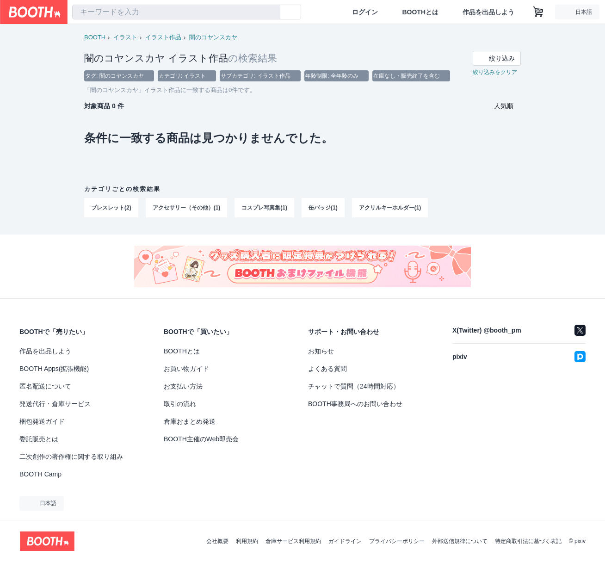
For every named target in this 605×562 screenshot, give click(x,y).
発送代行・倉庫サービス (55, 404)
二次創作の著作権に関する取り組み (71, 456)
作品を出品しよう (488, 12)
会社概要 (217, 541)
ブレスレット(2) (111, 207)
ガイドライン (345, 541)
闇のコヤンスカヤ (213, 37)
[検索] (271, 12)
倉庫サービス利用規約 (293, 541)
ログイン (365, 12)
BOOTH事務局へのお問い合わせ (355, 404)
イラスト (125, 37)
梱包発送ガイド (42, 421)
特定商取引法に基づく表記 (528, 541)
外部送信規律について (460, 541)
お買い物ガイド (186, 368)
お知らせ (321, 351)
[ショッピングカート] (538, 12)
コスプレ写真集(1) (264, 207)
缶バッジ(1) (323, 207)
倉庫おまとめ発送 (190, 421)
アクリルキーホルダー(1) (390, 207)
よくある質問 (327, 368)
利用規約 (247, 541)
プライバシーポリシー (397, 541)
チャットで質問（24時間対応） (354, 386)
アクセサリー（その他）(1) (187, 207)
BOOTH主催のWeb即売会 (201, 439)
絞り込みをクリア (495, 72)
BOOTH (94, 37)
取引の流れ (180, 404)
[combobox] (176, 12)
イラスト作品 (163, 37)
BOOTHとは (420, 12)
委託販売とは (38, 439)
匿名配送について (45, 386)
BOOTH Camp (40, 474)
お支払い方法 (183, 386)
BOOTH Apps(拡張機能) (54, 368)
